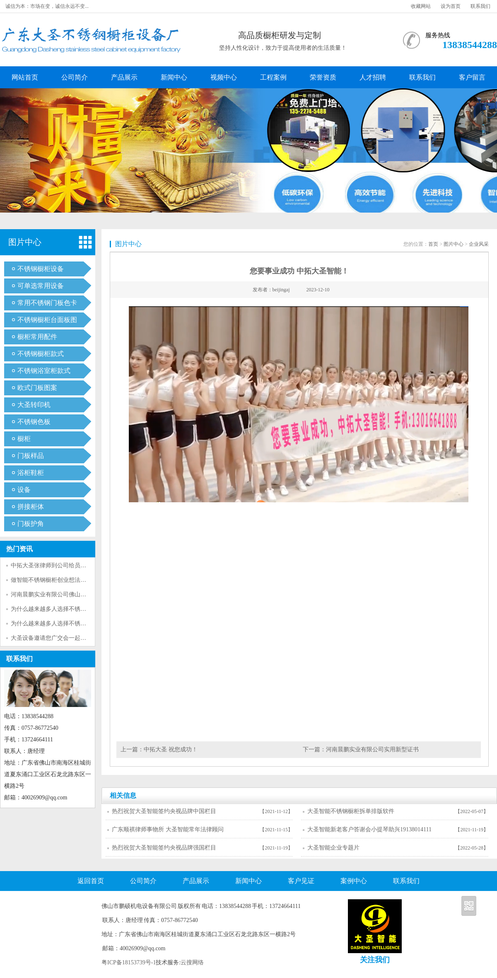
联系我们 (480, 6)
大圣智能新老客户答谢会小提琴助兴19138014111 (369, 829)
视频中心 (223, 77)
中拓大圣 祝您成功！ (171, 749)
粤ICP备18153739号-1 (128, 962)
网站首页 (25, 77)
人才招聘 (372, 77)
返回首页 (90, 880)
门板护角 (30, 523)
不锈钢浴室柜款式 (43, 370)
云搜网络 (192, 962)
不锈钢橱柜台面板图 (47, 319)
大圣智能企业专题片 (333, 848)
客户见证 (301, 880)
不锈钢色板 (34, 421)
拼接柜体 (30, 506)
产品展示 (124, 77)
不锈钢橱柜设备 (40, 268)
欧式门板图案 (37, 387)
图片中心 (453, 244)
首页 (433, 244)
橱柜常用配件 (37, 336)
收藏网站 (421, 6)
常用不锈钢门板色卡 (47, 302)
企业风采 (479, 244)
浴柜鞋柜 (30, 472)
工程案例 (273, 77)
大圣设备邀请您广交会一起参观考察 (57, 638)
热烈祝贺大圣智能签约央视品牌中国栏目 (164, 811)
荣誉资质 (323, 77)
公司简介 (74, 77)
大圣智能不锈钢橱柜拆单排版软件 (350, 811)
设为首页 (451, 6)
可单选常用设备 (40, 285)
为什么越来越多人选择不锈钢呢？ (54, 609)
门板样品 (30, 455)
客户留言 (472, 77)
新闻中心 (174, 77)
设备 (24, 489)
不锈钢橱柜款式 (40, 353)
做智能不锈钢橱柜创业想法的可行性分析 (63, 580)
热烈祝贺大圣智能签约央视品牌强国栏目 (164, 848)
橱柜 (24, 438)
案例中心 (353, 880)
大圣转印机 (34, 404)
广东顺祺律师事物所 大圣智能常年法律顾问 (168, 829)
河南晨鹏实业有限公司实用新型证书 (372, 749)
